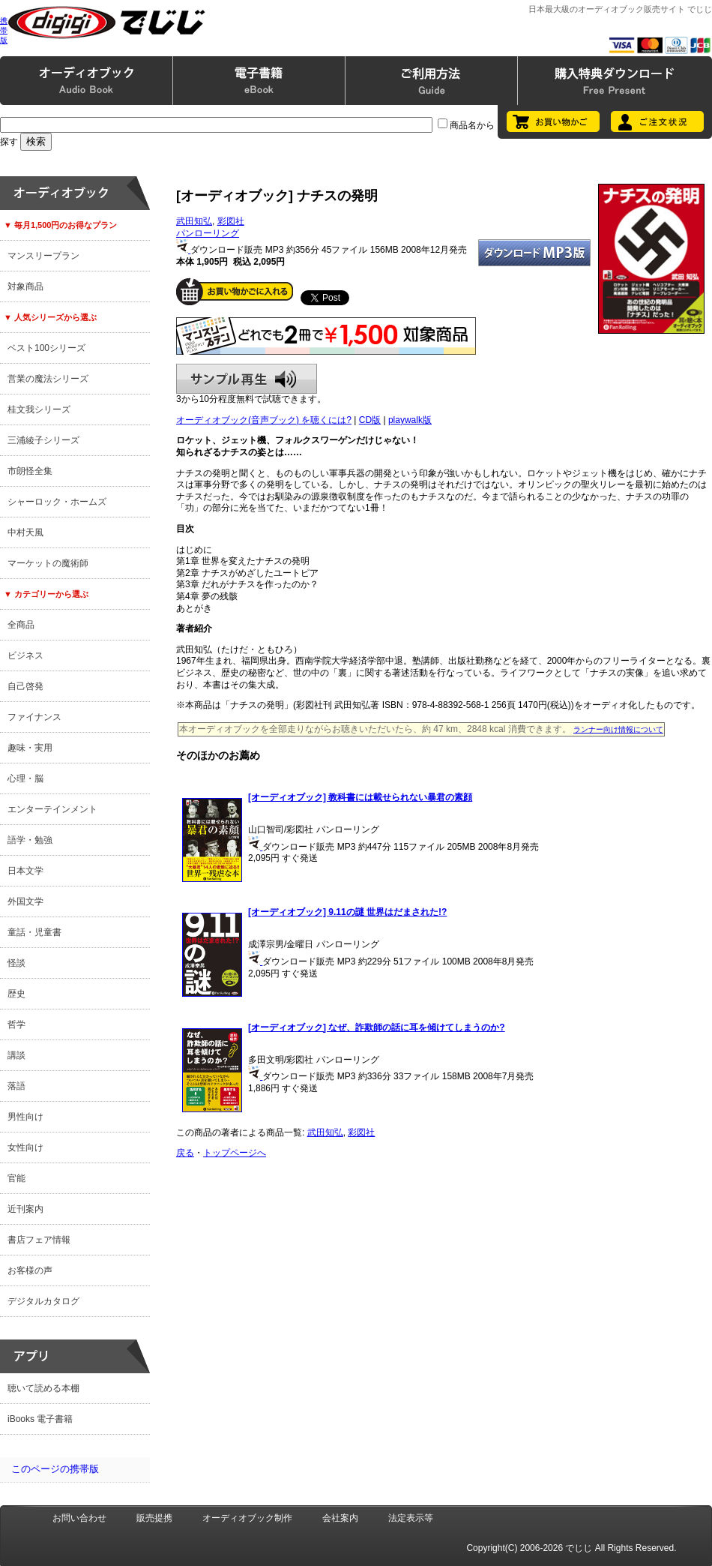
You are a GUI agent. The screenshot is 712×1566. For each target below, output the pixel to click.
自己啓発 (25, 686)
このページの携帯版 (55, 1468)
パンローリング (207, 233)
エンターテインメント (52, 809)
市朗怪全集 (29, 471)
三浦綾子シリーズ (43, 440)
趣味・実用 (29, 747)
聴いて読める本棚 (43, 1388)
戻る (185, 1153)
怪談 (16, 963)
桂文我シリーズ (38, 409)
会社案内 (340, 1518)
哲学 (16, 1024)
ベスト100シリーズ (46, 348)
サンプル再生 (246, 379)
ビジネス (25, 655)
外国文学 (25, 901)
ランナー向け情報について (618, 729)
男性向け (25, 1117)
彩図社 (230, 221)
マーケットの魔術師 (47, 563)
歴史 (16, 993)
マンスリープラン (43, 255)
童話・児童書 (34, 932)
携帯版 (3, 30)
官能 (16, 1178)
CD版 (370, 420)
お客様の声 (29, 1270)
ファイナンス (34, 717)
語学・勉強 (29, 840)
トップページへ (234, 1153)
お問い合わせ (79, 1518)
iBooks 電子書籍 (40, 1419)
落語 (16, 1086)
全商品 (20, 625)
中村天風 (25, 532)
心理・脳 (25, 778)
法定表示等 (410, 1518)
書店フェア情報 (38, 1239)
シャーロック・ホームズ (56, 501)
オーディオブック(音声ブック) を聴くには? (264, 420)
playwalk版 (410, 420)
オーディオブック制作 (247, 1518)
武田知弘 (194, 221)
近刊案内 (25, 1209)
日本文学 (25, 871)
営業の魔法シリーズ (47, 379)
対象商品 (25, 286)
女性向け (25, 1147)
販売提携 (154, 1518)
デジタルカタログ (43, 1301)
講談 (16, 1055)
